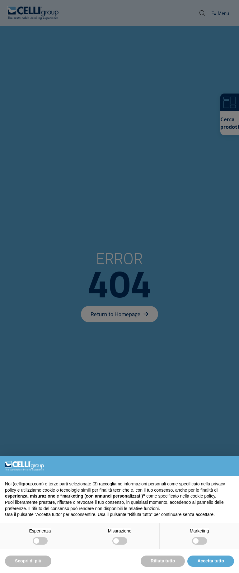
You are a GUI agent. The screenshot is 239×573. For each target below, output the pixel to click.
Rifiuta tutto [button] (163, 560)
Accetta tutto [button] (210, 560)
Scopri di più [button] (28, 560)
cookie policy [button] (202, 496)
